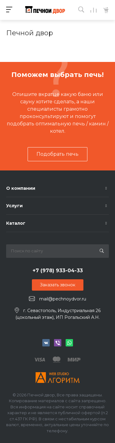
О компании (20, 188)
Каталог (15, 223)
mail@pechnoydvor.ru (62, 299)
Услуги (14, 205)
